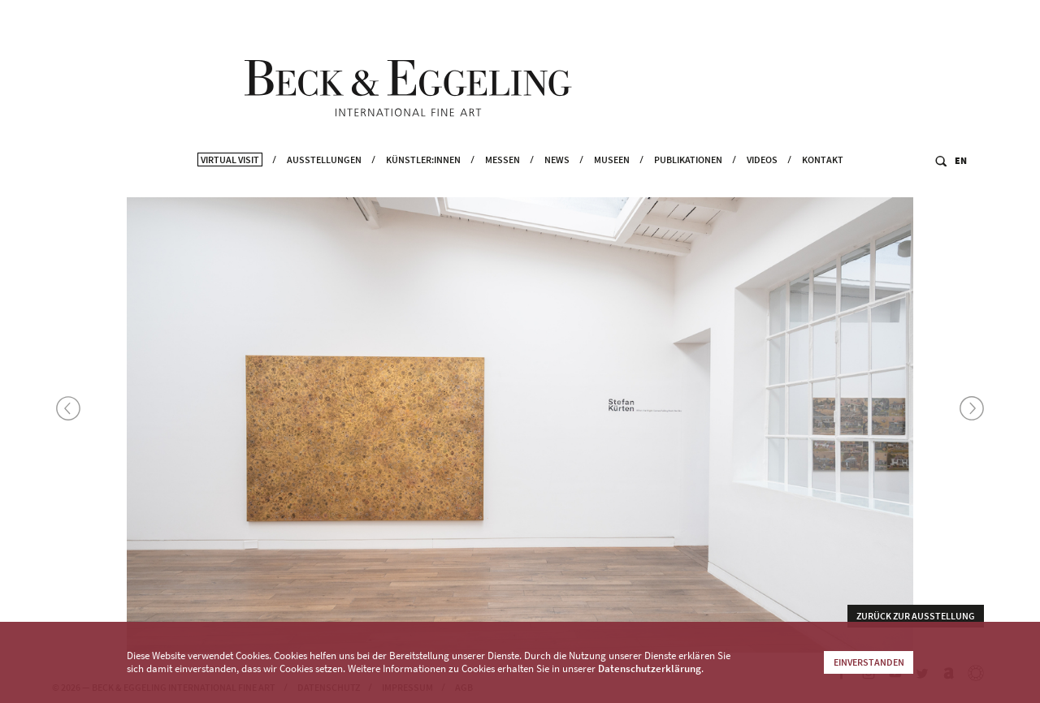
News (557, 187)
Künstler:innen (423, 187)
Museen (612, 187)
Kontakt (822, 187)
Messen (502, 187)
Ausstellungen (324, 187)
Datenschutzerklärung (649, 668)
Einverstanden (869, 662)
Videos (762, 187)
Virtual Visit (230, 187)
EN (961, 188)
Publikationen (688, 187)
